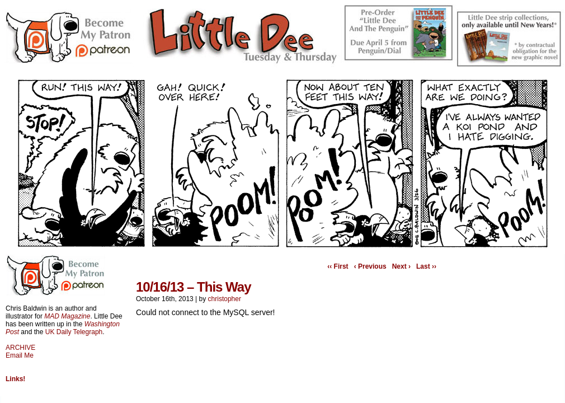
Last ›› (426, 266)
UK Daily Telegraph (74, 332)
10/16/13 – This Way (193, 286)
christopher (224, 299)
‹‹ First (337, 266)
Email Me (20, 355)
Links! (15, 379)
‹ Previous (370, 266)
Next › (401, 266)
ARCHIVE (20, 348)
